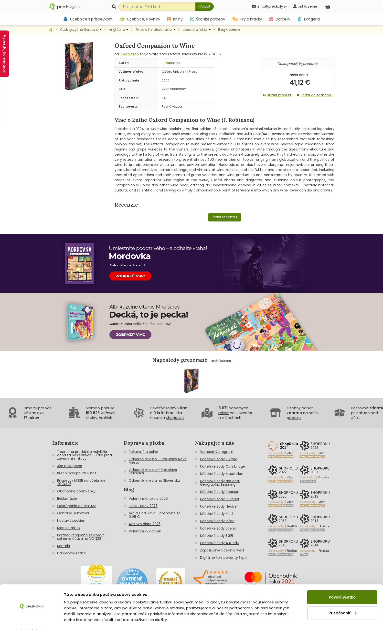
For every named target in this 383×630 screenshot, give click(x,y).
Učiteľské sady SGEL (217, 535)
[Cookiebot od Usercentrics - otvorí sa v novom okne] (31, 620)
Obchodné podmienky (76, 491)
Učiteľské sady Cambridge (222, 466)
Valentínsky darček (145, 531)
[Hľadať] (204, 6)
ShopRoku (175, 417)
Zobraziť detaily (79, 620)
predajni (294, 417)
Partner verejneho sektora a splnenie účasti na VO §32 (81, 537)
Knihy (175, 19)
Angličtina (117, 29)
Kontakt (63, 545)
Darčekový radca (71, 553)
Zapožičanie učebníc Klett (222, 550)
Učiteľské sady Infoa (217, 521)
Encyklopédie (229, 29)
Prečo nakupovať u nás (76, 473)
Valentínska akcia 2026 (148, 498)
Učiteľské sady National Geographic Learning (220, 483)
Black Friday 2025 (143, 505)
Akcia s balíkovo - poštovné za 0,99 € (155, 515)
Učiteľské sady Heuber (219, 506)
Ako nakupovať (69, 465)
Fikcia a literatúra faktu (154, 29)
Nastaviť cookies (71, 520)
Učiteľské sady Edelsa (218, 528)
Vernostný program (216, 451)
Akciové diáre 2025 (144, 523)
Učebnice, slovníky (139, 19)
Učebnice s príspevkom (87, 19)
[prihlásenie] (305, 6)
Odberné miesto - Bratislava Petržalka (153, 471)
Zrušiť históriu (221, 360)
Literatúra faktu (195, 29)
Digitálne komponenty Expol (223, 557)
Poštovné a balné (143, 451)
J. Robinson (129, 54)
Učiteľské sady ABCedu (219, 542)
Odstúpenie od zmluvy (76, 505)
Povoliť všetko (342, 584)
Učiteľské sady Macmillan (221, 473)
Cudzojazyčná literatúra (79, 29)
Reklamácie (67, 498)
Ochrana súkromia (73, 513)
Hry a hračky (247, 19)
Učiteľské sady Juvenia (219, 499)
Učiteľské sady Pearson (219, 491)
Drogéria (308, 19)
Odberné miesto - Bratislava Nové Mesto (158, 461)
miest (223, 412)
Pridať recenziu (224, 217)
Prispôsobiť (342, 600)
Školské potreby (207, 19)
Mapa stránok (68, 527)
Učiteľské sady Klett (217, 513)
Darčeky (279, 19)
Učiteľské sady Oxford (218, 459)
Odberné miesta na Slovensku (154, 480)
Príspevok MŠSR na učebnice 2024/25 (81, 482)
